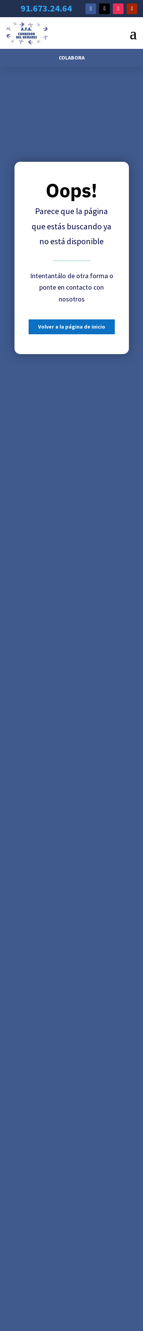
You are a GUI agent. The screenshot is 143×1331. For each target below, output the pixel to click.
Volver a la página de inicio (71, 326)
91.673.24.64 (46, 8)
